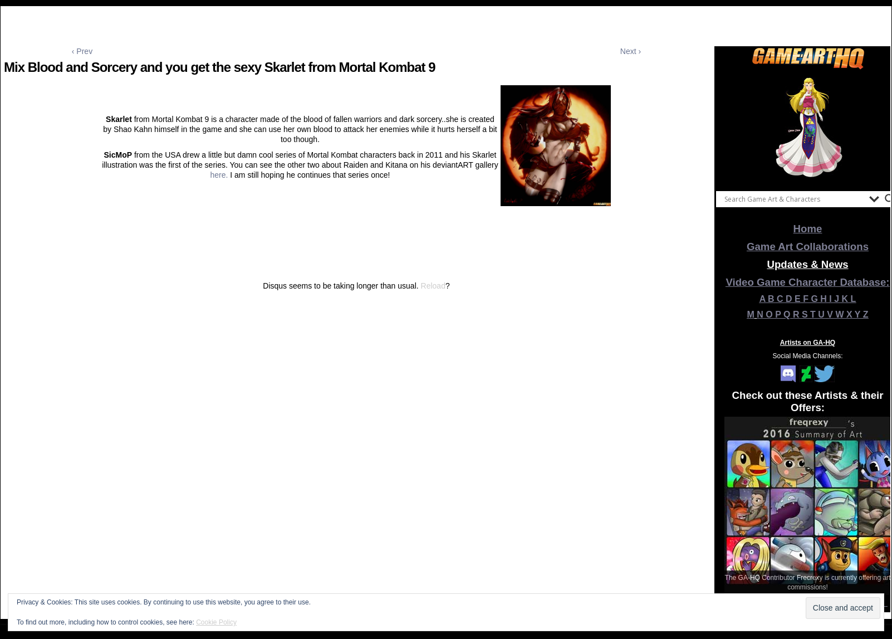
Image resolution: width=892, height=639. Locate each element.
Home (807, 229)
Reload (433, 285)
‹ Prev (82, 51)
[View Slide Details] (808, 127)
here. (220, 174)
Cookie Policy (216, 622)
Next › (630, 51)
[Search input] (794, 199)
